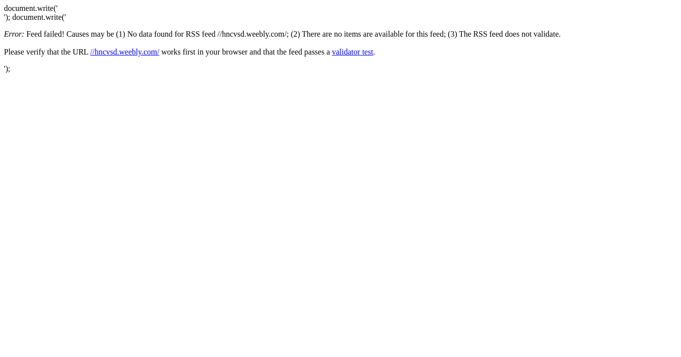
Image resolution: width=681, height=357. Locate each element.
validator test (352, 52)
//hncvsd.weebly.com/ (124, 52)
